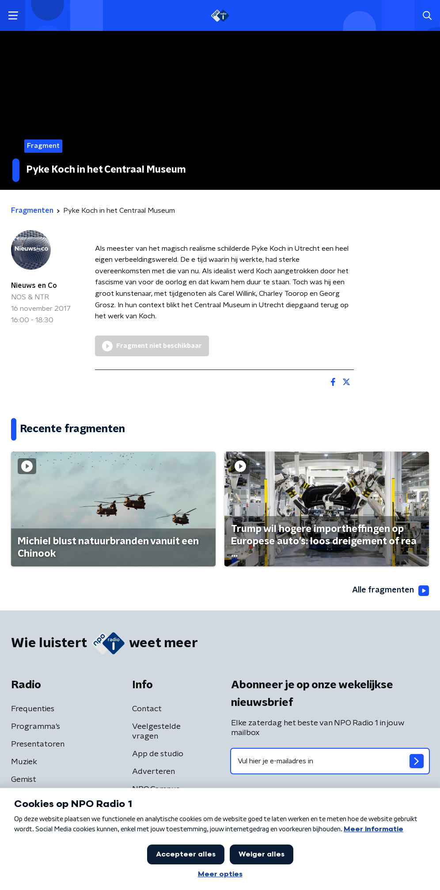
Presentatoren (37, 744)
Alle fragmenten (390, 590)
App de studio (157, 754)
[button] (13, 16)
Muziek (24, 762)
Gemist (23, 780)
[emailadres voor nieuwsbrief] (330, 761)
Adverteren (153, 772)
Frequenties (32, 709)
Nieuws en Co (34, 285)
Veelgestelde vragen (156, 731)
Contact (147, 709)
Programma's (35, 727)
